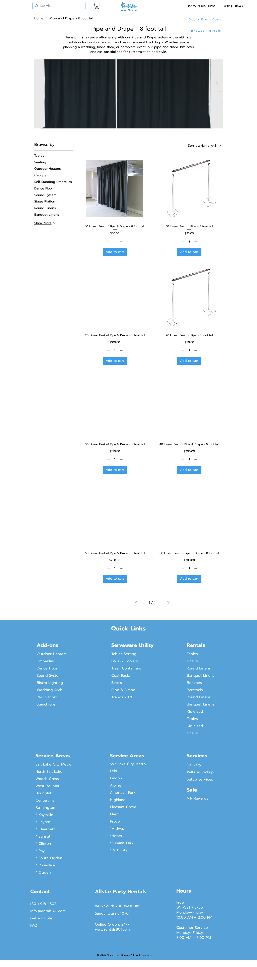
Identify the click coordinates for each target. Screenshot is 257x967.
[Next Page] (160, 602)
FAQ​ (33, 925)
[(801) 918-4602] (236, 6)
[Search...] (58, 6)
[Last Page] (169, 602)
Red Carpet (47, 697)
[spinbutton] (115, 241)
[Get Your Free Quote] (201, 6)
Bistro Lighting (50, 682)
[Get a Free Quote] (207, 19)
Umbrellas (45, 661)
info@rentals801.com (48, 911)
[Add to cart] (115, 252)
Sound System (49, 675)
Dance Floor (47, 668)
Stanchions (46, 704)
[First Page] (135, 602)
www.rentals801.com (112, 929)
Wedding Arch (49, 690)
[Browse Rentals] (207, 31)
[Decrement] (108, 241)
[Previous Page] (143, 602)
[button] (97, 6)
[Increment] (121, 241)
